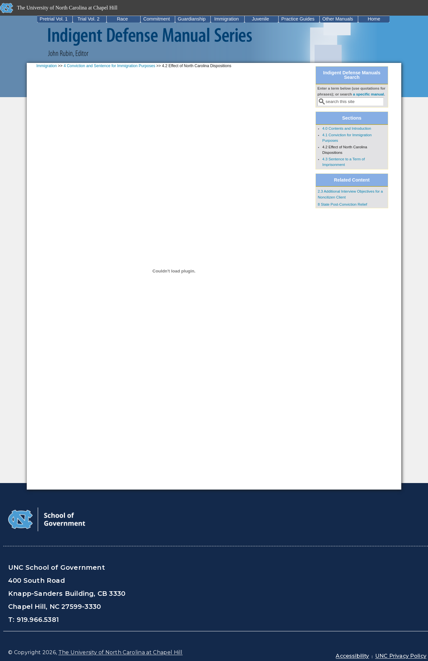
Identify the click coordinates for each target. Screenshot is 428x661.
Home (374, 19)
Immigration (226, 19)
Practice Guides (297, 19)
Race (122, 19)
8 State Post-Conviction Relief (342, 204)
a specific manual (368, 94)
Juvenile (260, 19)
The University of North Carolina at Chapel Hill (120, 652)
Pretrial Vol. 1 (54, 19)
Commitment (156, 19)
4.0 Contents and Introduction (346, 128)
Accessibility (352, 656)
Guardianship (192, 19)
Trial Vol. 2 (88, 19)
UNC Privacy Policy (400, 656)
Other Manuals (337, 19)
